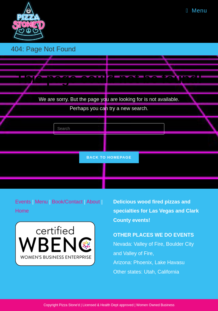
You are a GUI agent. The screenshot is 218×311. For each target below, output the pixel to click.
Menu (41, 202)
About (93, 202)
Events (23, 202)
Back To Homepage (109, 157)
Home (22, 211)
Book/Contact (67, 202)
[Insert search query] (109, 129)
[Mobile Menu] (196, 10)
